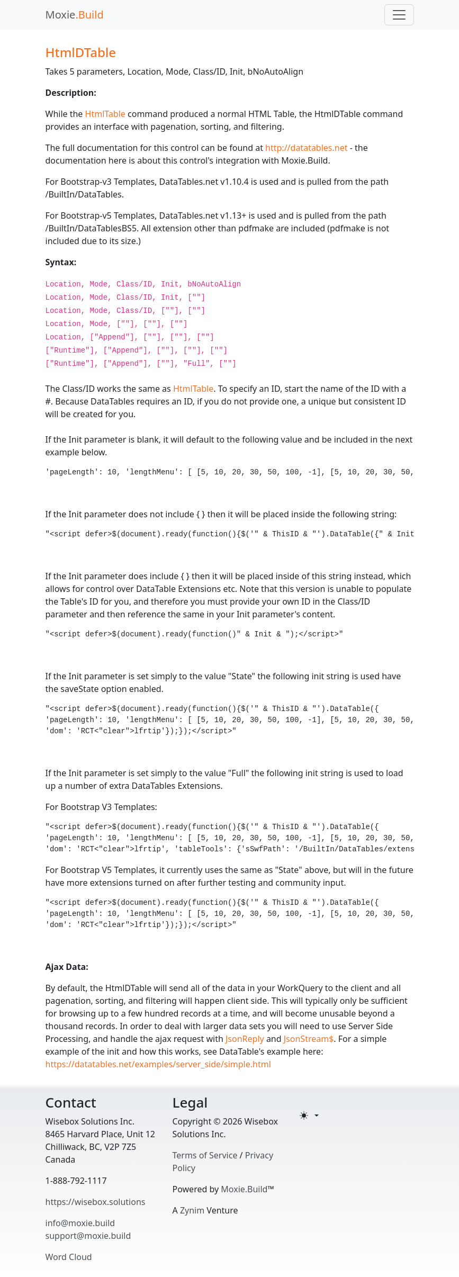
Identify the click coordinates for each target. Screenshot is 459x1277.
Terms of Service (205, 1155)
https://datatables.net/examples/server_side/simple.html (158, 1064)
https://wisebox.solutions (96, 1202)
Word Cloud (69, 1257)
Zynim (192, 1210)
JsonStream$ (309, 1039)
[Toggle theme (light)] (309, 1115)
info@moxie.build (80, 1223)
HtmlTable (105, 114)
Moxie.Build (244, 1189)
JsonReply (245, 1039)
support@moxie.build (88, 1236)
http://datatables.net (306, 148)
